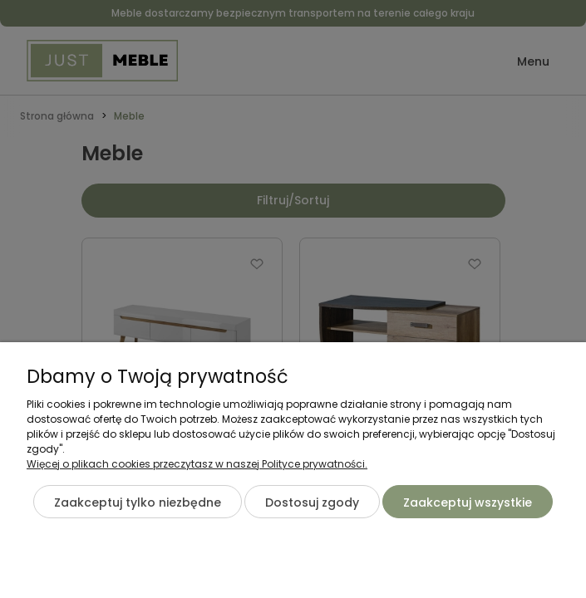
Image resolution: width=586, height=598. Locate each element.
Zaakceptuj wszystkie (467, 502)
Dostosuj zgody (312, 502)
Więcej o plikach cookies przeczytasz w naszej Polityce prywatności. (197, 464)
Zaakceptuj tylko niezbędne (137, 502)
